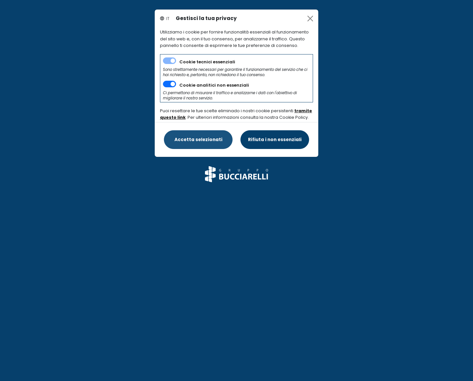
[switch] (169, 84)
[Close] (310, 18)
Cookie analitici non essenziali (214, 85)
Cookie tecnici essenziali (207, 62)
